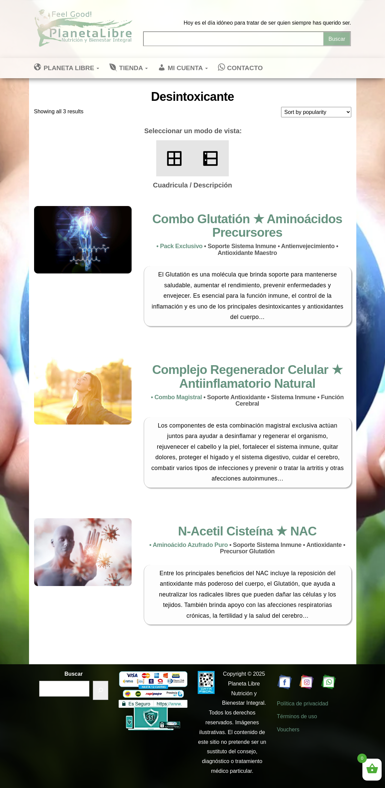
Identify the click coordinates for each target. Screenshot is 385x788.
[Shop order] (316, 112)
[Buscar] (100, 690)
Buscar (73, 674)
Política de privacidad (302, 703)
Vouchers (288, 729)
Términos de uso (297, 716)
